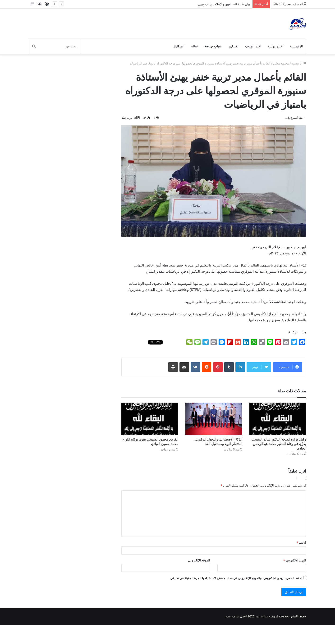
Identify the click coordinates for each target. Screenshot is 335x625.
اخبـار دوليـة (275, 46)
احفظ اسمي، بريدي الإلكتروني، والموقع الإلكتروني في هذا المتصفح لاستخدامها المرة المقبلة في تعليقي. (235, 578)
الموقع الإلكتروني (199, 560)
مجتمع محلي (281, 63)
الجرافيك (178, 46)
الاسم (301, 542)
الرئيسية (299, 63)
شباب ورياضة (212, 46)
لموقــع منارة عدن (266, 616)
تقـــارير (233, 46)
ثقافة (194, 46)
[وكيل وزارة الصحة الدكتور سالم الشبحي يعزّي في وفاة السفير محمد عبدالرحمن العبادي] (277, 419)
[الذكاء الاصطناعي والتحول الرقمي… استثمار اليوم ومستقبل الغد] (213, 419)
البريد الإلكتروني (294, 560)
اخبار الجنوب (253, 46)
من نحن (230, 616)
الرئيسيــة (296, 46)
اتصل (243, 616)
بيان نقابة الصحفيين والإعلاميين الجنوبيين (224, 4)
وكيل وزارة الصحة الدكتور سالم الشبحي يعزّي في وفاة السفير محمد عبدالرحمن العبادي (279, 443)
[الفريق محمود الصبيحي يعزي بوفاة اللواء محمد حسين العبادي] (149, 419)
